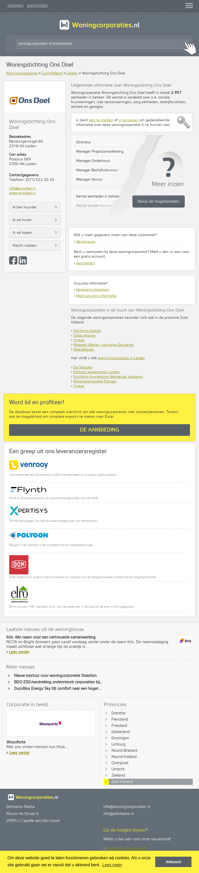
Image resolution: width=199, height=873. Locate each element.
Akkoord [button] (173, 862)
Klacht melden (25, 245)
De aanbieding (99, 430)
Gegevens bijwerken (92, 289)
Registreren (86, 241)
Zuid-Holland (52, 73)
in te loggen (128, 120)
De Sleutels (83, 367)
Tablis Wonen (84, 335)
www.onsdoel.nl (22, 193)
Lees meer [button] (112, 865)
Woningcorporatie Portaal (94, 381)
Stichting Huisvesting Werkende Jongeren (108, 376)
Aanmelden (85, 263)
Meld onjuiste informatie (96, 296)
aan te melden (101, 120)
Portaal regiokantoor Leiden (96, 372)
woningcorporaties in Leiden (121, 358)
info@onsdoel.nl (22, 188)
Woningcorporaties (22, 73)
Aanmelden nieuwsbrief (126, 848)
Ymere (78, 340)
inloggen (15, 5)
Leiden (72, 73)
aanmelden (37, 5)
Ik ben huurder (25, 207)
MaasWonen (83, 349)
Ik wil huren (22, 220)
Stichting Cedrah (87, 331)
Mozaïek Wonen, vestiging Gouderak (103, 345)
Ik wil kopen (22, 232)
